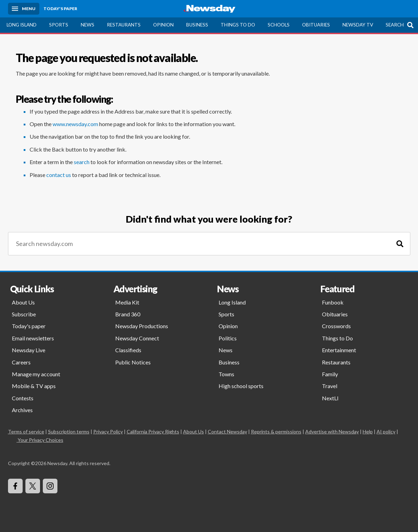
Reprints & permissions (276, 431)
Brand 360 (127, 314)
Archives (22, 410)
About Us (23, 302)
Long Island (22, 25)
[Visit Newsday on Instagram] (50, 486)
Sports (58, 25)
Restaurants (124, 25)
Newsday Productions (141, 326)
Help (368, 431)
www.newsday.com (75, 124)
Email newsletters (33, 338)
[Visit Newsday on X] (32, 486)
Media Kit (127, 302)
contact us (58, 174)
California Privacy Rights (153, 431)
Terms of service (26, 431)
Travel (329, 386)
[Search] (399, 243)
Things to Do (238, 25)
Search (395, 25)
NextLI (330, 398)
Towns (226, 374)
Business (197, 25)
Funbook (333, 302)
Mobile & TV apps (34, 386)
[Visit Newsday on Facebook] (15, 486)
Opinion (163, 25)
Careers (21, 362)
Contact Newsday (227, 431)
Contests (22, 398)
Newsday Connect (137, 338)
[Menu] (23, 9)
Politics (228, 338)
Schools (279, 25)
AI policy (386, 431)
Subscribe (24, 314)
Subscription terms (68, 431)
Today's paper (29, 326)
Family (330, 374)
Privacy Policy (108, 431)
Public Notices (133, 362)
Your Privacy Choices (40, 440)
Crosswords (336, 326)
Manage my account (36, 374)
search (81, 162)
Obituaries (316, 25)
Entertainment (339, 350)
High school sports (241, 386)
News (87, 25)
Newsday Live (28, 350)
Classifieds (128, 350)
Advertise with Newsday (332, 431)
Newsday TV (357, 25)
